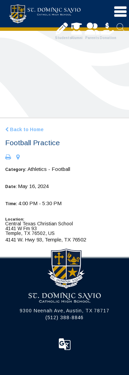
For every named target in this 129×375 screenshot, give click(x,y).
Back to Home (24, 129)
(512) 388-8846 (64, 317)
